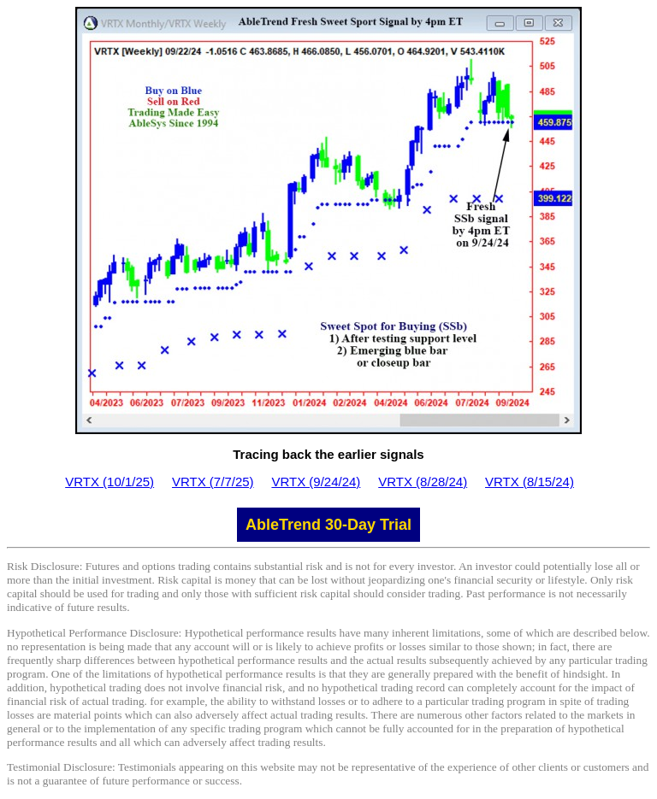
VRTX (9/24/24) (315, 481)
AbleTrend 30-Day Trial (328, 524)
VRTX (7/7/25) (213, 481)
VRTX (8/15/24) (529, 481)
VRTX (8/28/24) (422, 481)
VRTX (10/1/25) (109, 481)
